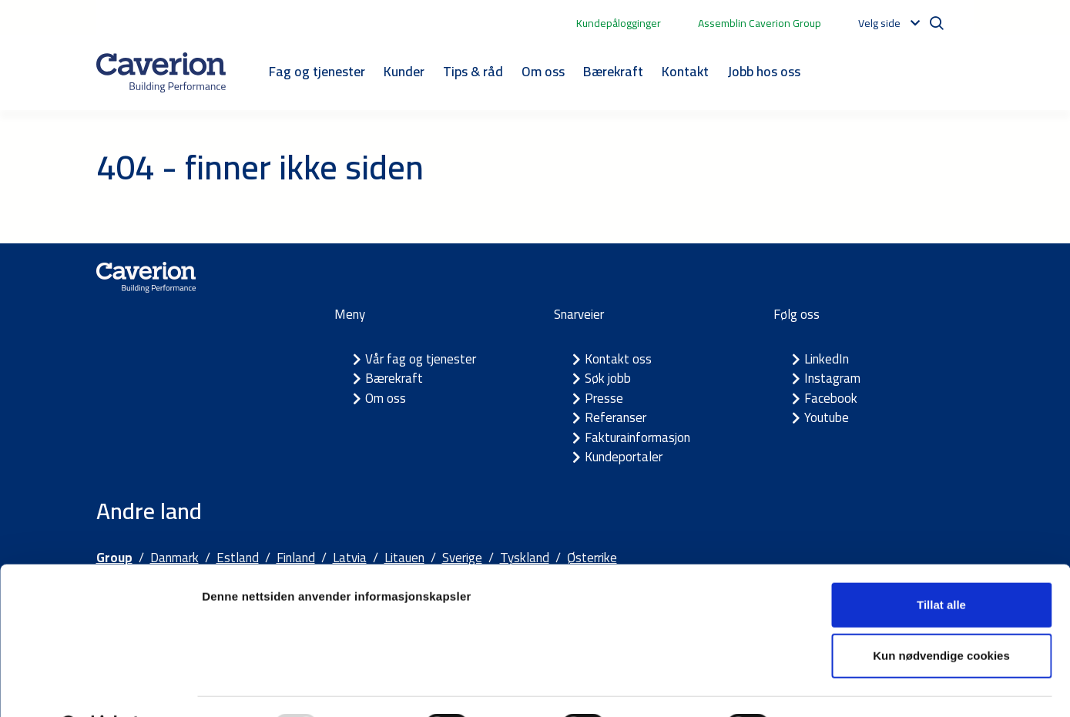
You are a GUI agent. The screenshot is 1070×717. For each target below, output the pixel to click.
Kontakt (685, 71)
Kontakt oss (618, 359)
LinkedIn (826, 359)
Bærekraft (613, 71)
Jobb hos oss (763, 71)
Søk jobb (608, 378)
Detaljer (820, 686)
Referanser (615, 417)
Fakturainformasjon (637, 437)
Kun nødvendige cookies (941, 615)
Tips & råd (473, 71)
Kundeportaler (623, 456)
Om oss (543, 71)
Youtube (826, 417)
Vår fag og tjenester (420, 359)
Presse (604, 398)
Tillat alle (941, 564)
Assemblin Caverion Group (759, 23)
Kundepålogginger (618, 23)
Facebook (830, 398)
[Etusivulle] (161, 72)
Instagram (832, 378)
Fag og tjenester (317, 71)
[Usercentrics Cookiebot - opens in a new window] (99, 687)
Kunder (404, 71)
